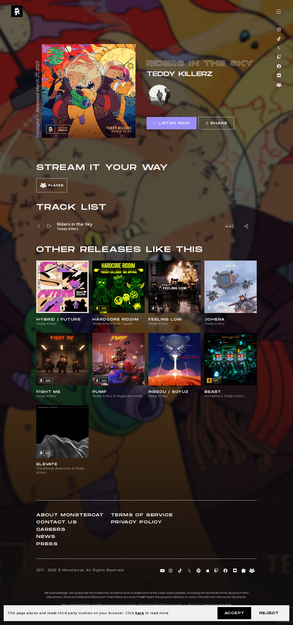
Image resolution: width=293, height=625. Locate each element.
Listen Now (171, 123)
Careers (51, 529)
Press (47, 544)
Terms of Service (142, 515)
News (46, 536)
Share (216, 123)
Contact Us (56, 522)
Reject (269, 613)
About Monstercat (70, 515)
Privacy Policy (136, 522)
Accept (234, 613)
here (139, 613)
